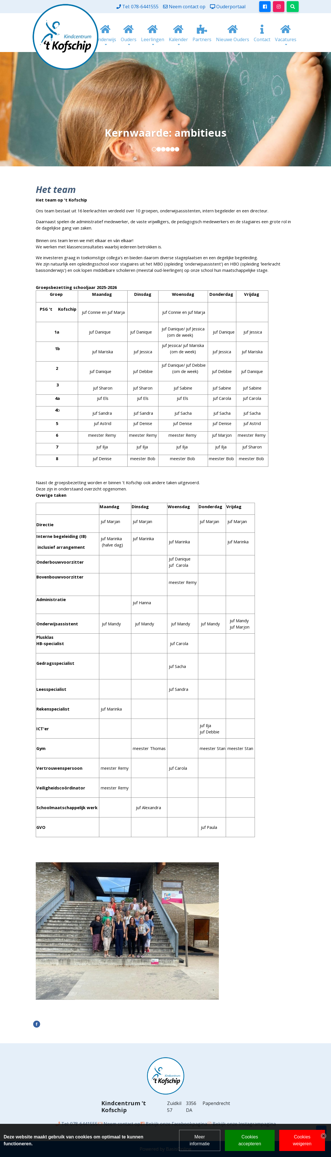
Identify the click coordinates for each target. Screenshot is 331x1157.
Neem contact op (187, 6)
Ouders (128, 39)
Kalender (178, 39)
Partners (202, 39)
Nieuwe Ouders (232, 39)
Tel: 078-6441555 (140, 6)
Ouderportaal (230, 6)
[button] (154, 149)
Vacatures (285, 39)
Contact (262, 39)
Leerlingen (152, 39)
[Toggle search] (293, 6)
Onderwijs (105, 39)
